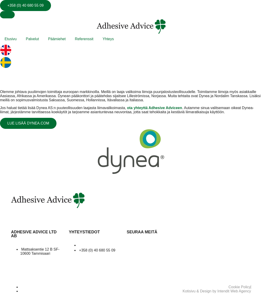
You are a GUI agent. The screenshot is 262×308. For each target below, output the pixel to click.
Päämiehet (57, 39)
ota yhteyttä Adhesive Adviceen (154, 108)
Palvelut (32, 39)
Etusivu (11, 39)
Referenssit (84, 39)
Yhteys (108, 39)
